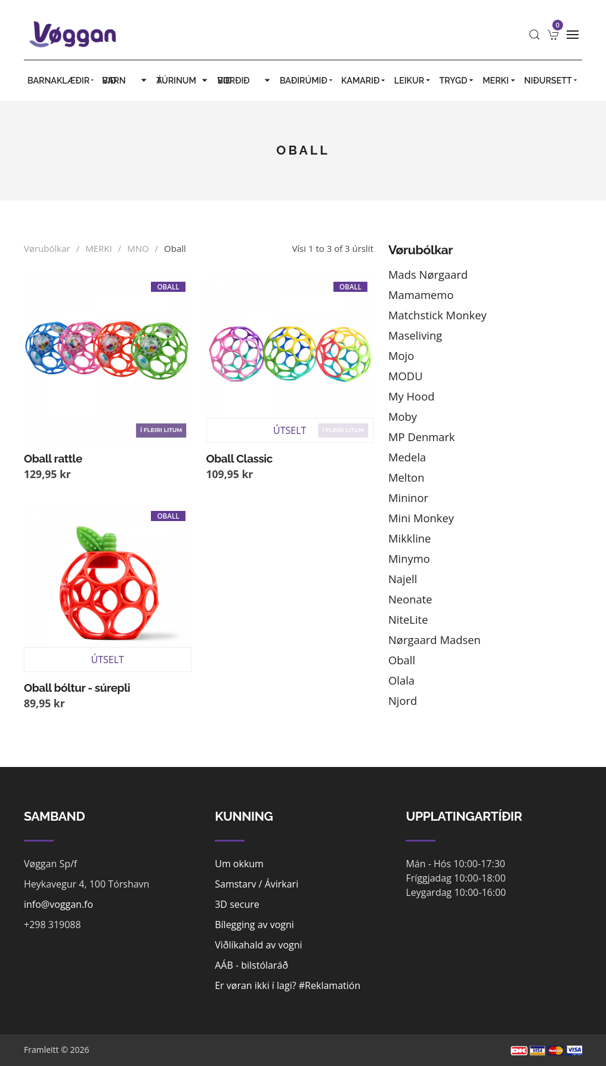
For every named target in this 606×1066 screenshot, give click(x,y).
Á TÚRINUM (183, 80)
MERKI (500, 80)
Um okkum (239, 863)
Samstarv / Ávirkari (256, 884)
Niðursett (551, 80)
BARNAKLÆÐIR (61, 80)
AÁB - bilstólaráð (251, 965)
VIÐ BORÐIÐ (244, 80)
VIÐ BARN (125, 80)
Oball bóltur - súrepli (77, 687)
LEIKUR (413, 80)
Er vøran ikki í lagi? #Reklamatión (287, 985)
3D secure (237, 904)
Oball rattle (53, 458)
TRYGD (458, 80)
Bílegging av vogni (254, 924)
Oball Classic (239, 458)
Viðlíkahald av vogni (258, 944)
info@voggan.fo (58, 904)
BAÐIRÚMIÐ (307, 80)
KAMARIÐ (364, 80)
